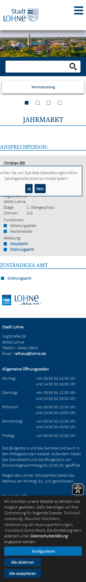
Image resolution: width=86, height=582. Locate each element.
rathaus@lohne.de (30, 353)
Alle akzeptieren (22, 573)
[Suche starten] (73, 66)
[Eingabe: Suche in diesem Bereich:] (37, 67)
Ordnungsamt (22, 249)
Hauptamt (19, 243)
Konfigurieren (43, 551)
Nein (40, 188)
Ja (29, 188)
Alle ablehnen (22, 562)
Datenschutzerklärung (49, 536)
